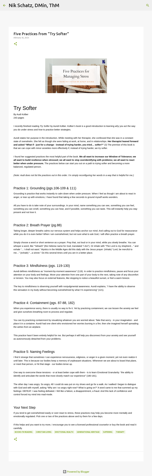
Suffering (107, 432)
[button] (15, 44)
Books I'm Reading (23, 432)
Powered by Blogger (76, 471)
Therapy (120, 432)
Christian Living (43, 432)
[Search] (63, 5)
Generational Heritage (88, 432)
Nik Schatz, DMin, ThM (34, 5)
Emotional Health (64, 432)
